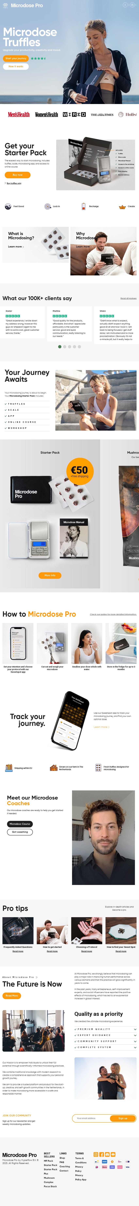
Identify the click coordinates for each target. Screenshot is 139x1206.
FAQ (62, 1160)
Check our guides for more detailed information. (113, 612)
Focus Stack (50, 1184)
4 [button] (74, 344)
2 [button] (64, 344)
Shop (62, 1156)
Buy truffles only (13, 183)
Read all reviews (129, 298)
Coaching (65, 1164)
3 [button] (69, 344)
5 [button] (79, 344)
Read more (18, 949)
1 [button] (59, 344)
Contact (64, 1169)
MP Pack (48, 1159)
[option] (22, 319)
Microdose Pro (27, 5)
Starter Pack (50, 1163)
